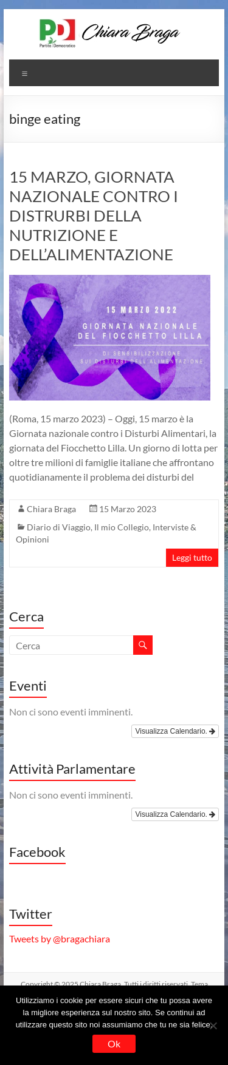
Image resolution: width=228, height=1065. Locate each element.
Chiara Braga (51, 509)
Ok (114, 1043)
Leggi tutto (192, 557)
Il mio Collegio (121, 527)
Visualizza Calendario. (175, 731)
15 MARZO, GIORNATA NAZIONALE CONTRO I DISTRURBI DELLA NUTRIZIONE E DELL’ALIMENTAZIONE (93, 215)
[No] (213, 1025)
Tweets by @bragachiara (59, 938)
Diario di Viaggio (59, 527)
